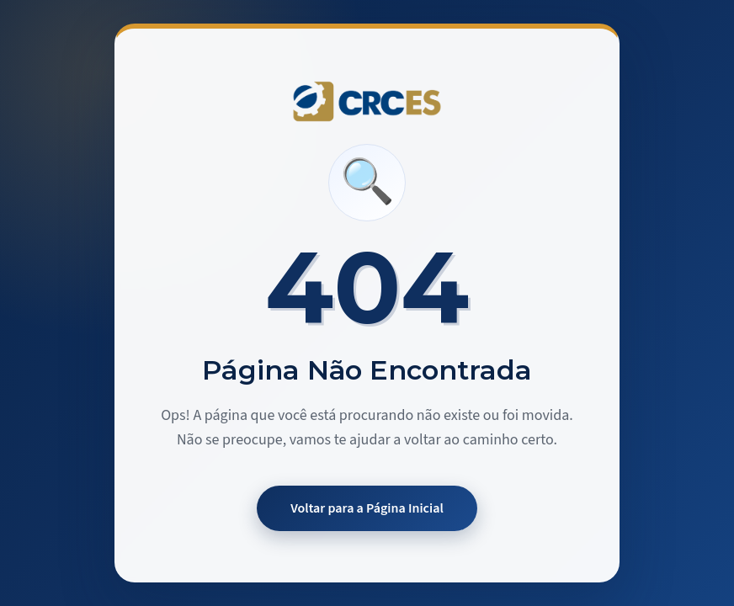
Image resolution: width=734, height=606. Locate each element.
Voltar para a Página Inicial (367, 508)
